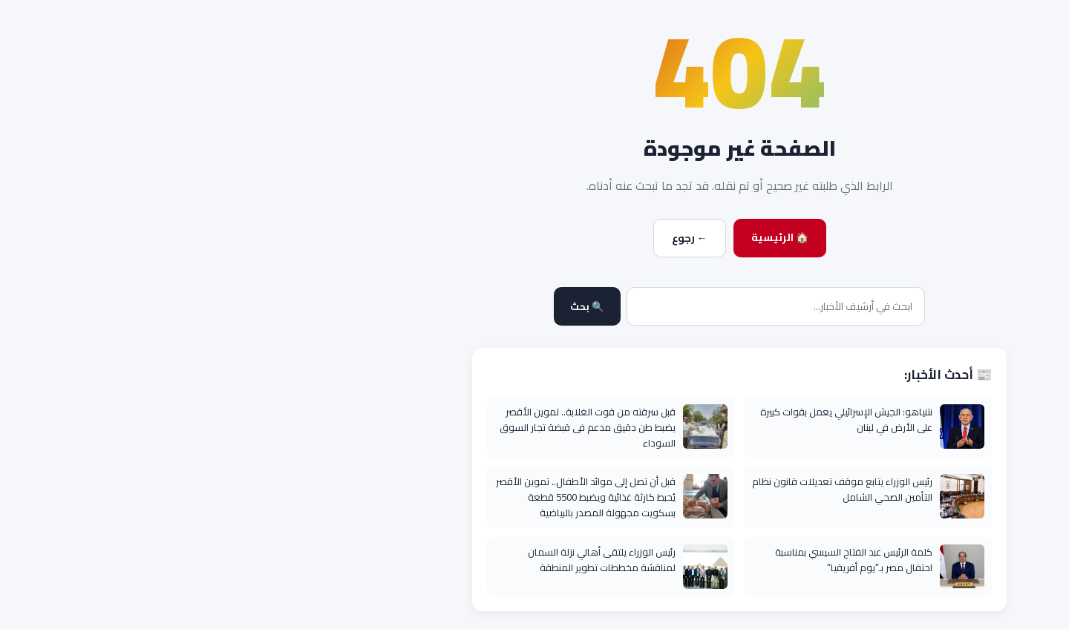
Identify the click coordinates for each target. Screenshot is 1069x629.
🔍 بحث (382, 306)
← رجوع (485, 238)
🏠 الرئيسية (575, 237)
